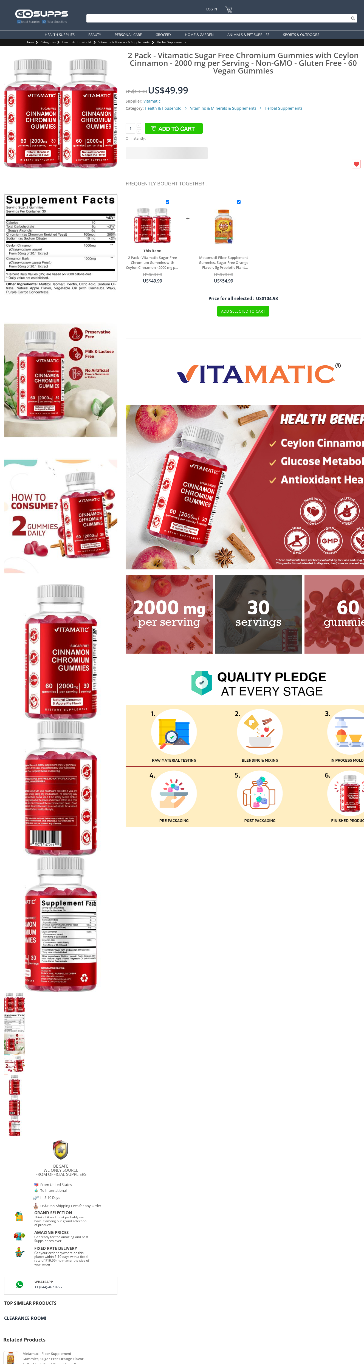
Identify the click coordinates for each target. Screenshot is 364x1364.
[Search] (220, 18)
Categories (48, 42)
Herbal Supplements (171, 42)
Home (30, 42)
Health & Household (76, 42)
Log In (211, 9)
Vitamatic (151, 101)
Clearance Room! (25, 1318)
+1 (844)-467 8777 (49, 1287)
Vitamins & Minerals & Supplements (123, 42)
